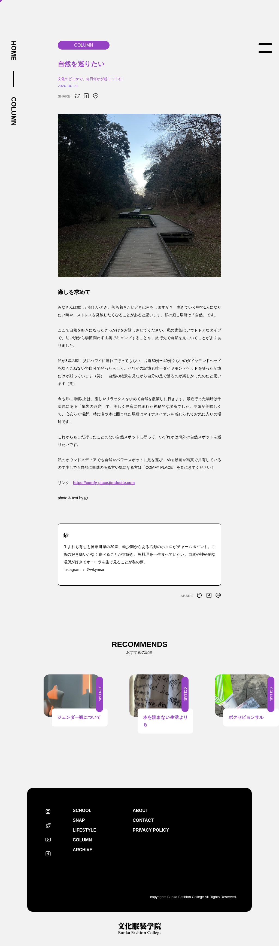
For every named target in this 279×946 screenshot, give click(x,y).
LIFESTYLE (84, 830)
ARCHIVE (82, 849)
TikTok (48, 854)
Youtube (48, 839)
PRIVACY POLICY (151, 830)
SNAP (79, 820)
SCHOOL (82, 810)
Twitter (48, 825)
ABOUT (140, 810)
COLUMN (13, 111)
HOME (13, 50)
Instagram (48, 811)
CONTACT (143, 820)
